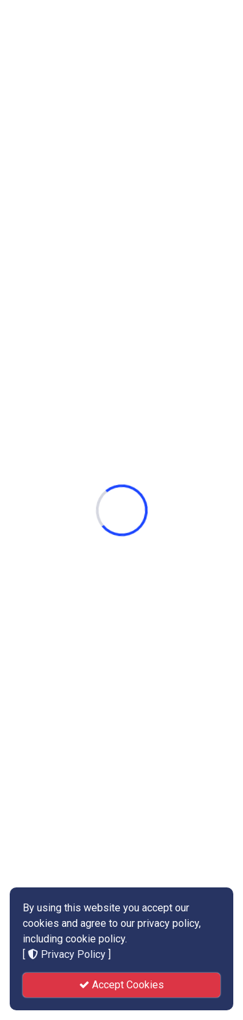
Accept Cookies (121, 985)
